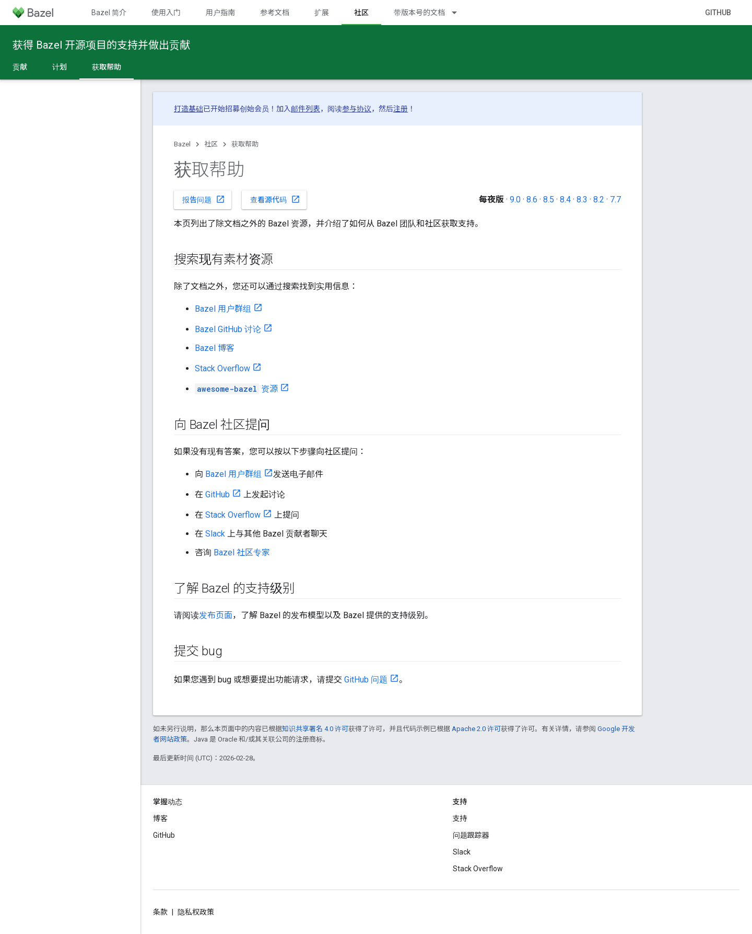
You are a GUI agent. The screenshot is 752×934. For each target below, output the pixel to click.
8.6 (531, 199)
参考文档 (274, 12)
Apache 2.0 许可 (476, 729)
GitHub (718, 12)
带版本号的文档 (419, 12)
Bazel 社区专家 (242, 552)
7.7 (615, 199)
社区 (211, 144)
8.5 (548, 199)
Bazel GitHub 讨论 (228, 329)
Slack (215, 534)
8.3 (582, 199)
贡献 (20, 67)
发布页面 (215, 615)
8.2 (598, 199)
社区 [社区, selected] (361, 12)
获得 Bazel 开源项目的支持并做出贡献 (101, 45)
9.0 (515, 199)
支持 (460, 818)
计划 (59, 67)
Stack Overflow (222, 368)
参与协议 (356, 109)
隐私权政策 (196, 912)
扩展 (321, 12)
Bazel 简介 (108, 12)
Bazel (182, 144)
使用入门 (166, 12)
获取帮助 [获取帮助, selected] (106, 67)
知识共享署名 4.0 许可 (315, 729)
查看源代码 (275, 199)
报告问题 (203, 199)
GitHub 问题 (365, 680)
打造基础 (188, 109)
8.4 (565, 199)
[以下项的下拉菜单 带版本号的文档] (459, 12)
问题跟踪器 (471, 835)
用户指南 (220, 12)
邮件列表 (305, 109)
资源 (236, 389)
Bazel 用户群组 (223, 309)
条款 (160, 912)
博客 (160, 818)
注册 (400, 109)
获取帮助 (244, 144)
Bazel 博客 (214, 348)
